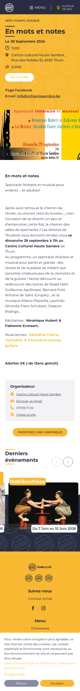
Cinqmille (38, 578)
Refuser (21, 683)
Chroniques (40, 628)
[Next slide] (68, 462)
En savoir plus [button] (14, 674)
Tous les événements (28, 154)
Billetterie (19, 77)
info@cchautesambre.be (38, 96)
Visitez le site (26, 415)
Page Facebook (18, 90)
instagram (44, 608)
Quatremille (28, 578)
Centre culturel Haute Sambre (38, 394)
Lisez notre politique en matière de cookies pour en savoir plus (40, 665)
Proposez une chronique (40, 432)
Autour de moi (68, 7)
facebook (35, 608)
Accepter (57, 683)
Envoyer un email (29, 401)
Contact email (40, 599)
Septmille (48, 578)
